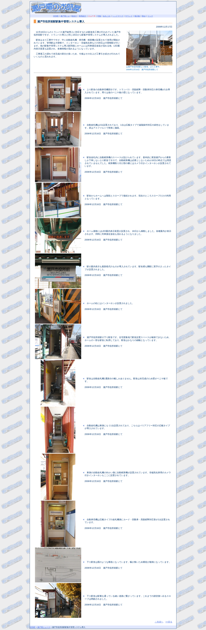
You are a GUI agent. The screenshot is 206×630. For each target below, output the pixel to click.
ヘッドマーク (117, 16)
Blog (143, 16)
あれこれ (106, 16)
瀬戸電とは (65, 16)
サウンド (129, 16)
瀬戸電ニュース (43, 627)
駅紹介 (74, 16)
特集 (99, 16)
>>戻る (168, 622)
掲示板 (137, 16)
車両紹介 (82, 16)
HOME (56, 16)
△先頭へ (159, 622)
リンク (150, 16)
